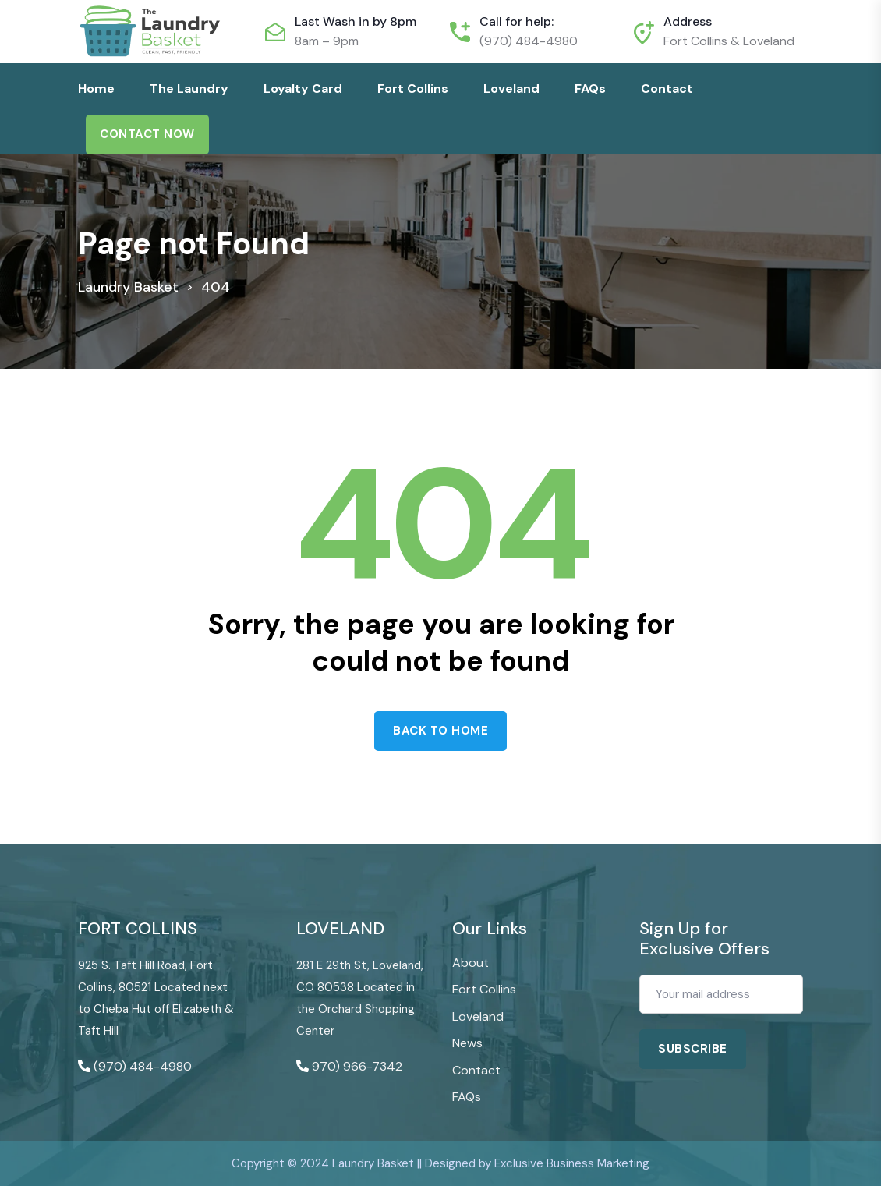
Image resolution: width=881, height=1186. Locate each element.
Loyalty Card (303, 88)
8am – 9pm (327, 41)
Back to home (440, 730)
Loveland (511, 88)
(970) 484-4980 (528, 41)
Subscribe (692, 1049)
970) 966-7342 (357, 1066)
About (470, 962)
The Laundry (189, 88)
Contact (667, 88)
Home (96, 88)
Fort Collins (412, 88)
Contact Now (147, 134)
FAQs (590, 88)
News (467, 1043)
